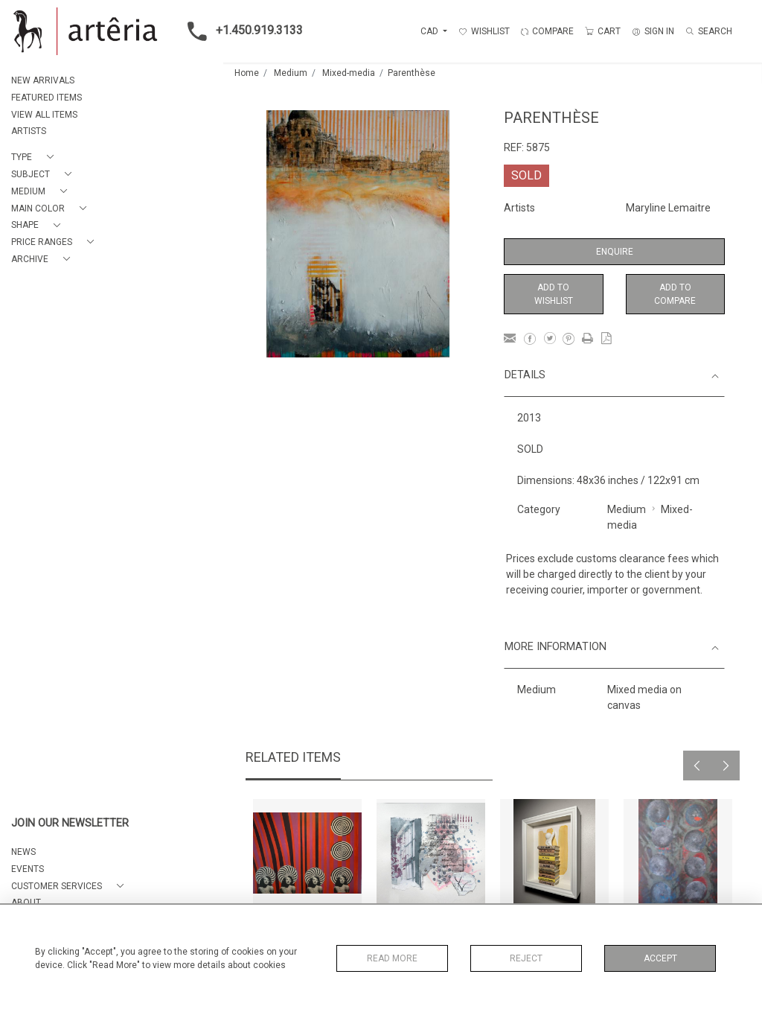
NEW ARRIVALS (42, 80)
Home (246, 73)
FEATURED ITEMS (46, 97)
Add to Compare (675, 294)
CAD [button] (430, 31)
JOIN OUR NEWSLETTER (70, 823)
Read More (392, 958)
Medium (290, 73)
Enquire (614, 251)
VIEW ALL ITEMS (44, 114)
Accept (660, 958)
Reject (526, 958)
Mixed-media (348, 73)
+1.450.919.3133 (241, 31)
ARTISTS (28, 131)
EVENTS (27, 869)
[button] (35, 157)
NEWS (23, 852)
